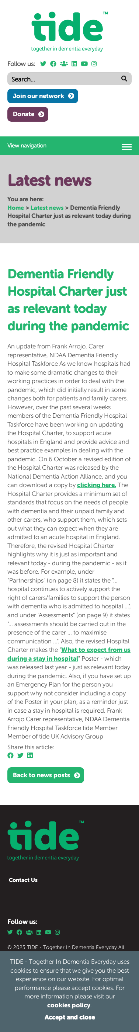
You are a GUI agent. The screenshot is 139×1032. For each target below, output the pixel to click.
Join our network (38, 96)
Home (15, 207)
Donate (23, 114)
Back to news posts (41, 775)
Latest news (47, 207)
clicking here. (96, 485)
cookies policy (68, 1005)
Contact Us (23, 880)
